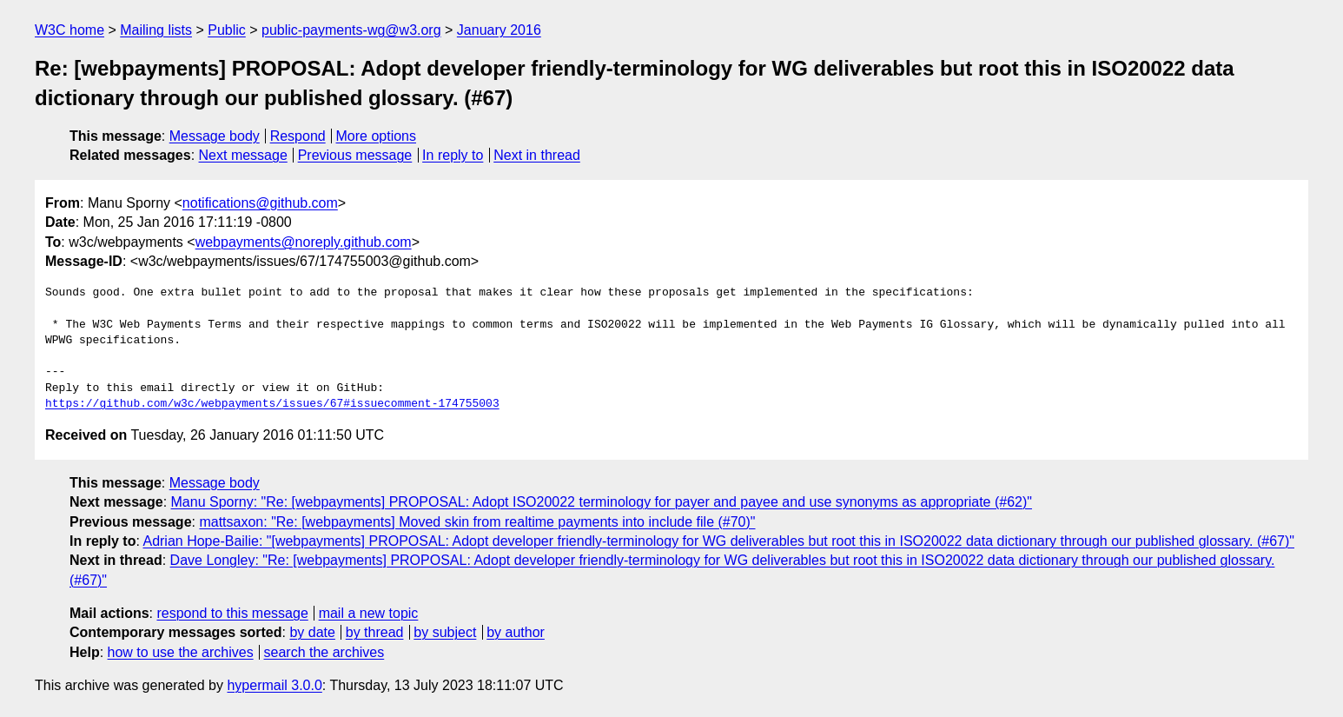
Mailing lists (156, 30)
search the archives (324, 652)
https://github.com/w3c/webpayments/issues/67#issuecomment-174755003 (272, 404)
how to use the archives (181, 652)
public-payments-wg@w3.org (351, 30)
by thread (375, 632)
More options (376, 136)
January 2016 (499, 30)
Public (227, 30)
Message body (214, 136)
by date (311, 632)
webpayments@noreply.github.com (303, 242)
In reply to (452, 155)
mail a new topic (369, 613)
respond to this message (232, 613)
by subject (444, 632)
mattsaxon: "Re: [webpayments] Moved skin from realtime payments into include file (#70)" (477, 522)
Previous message (355, 155)
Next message (243, 155)
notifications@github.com (260, 203)
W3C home (69, 30)
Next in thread (536, 155)
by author (515, 632)
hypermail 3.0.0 (274, 685)
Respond (298, 136)
